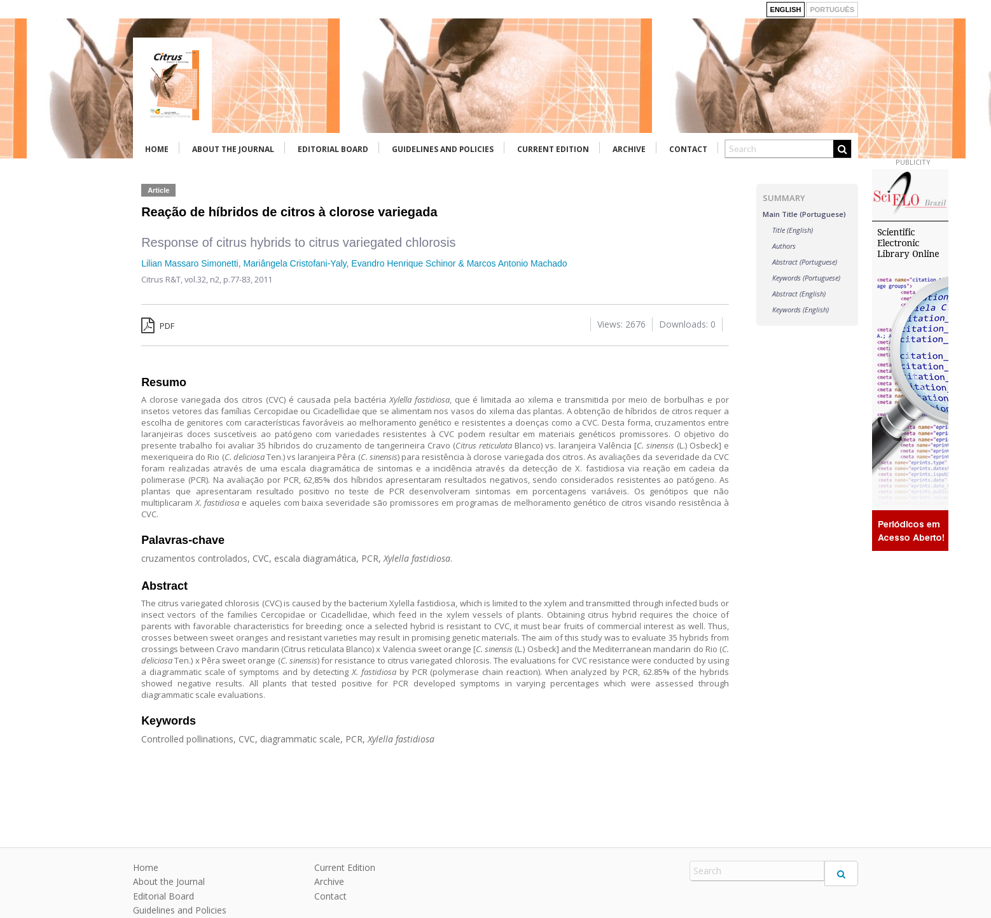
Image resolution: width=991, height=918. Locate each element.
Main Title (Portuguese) (804, 214)
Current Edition (553, 149)
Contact (688, 149)
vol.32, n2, (203, 279)
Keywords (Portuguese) (806, 277)
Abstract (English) (799, 293)
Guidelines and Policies (443, 149)
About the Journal (233, 149)
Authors (784, 246)
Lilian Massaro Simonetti (190, 263)
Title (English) (792, 230)
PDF (157, 325)
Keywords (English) (800, 309)
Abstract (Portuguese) (804, 262)
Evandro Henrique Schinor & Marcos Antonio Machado (459, 263)
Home (157, 149)
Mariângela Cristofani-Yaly (294, 263)
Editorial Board (333, 149)
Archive (629, 149)
